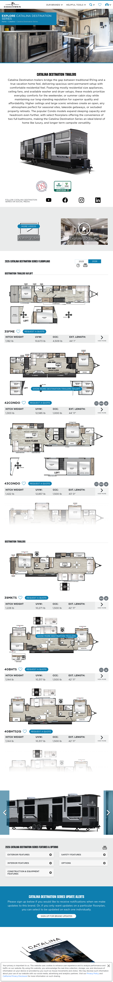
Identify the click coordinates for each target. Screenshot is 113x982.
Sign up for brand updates (56, 916)
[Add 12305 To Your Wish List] (20, 598)
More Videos (28, 226)
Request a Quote (34, 331)
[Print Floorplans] (85, 265)
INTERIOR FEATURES (18, 863)
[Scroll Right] (108, 812)
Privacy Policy (93, 973)
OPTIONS (66, 863)
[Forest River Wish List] (100, 5)
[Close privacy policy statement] (108, 965)
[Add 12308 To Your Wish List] (23, 403)
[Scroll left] (4, 812)
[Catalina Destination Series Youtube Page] (48, 200)
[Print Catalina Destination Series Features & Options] (105, 848)
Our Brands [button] (53, 4)
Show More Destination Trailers (56, 636)
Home (4, 21)
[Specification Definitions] (78, 265)
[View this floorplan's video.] (96, 403)
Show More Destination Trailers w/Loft (56, 388)
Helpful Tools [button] (74, 4)
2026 (94, 261)
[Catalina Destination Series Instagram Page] (81, 200)
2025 (81, 261)
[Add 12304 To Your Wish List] (18, 332)
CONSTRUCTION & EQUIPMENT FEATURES (23, 872)
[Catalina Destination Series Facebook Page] (65, 200)
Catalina (11, 21)
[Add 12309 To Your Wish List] (23, 484)
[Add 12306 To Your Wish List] (20, 670)
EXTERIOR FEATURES (19, 854)
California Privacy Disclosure (15, 976)
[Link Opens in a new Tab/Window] (41, 186)
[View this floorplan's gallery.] (106, 403)
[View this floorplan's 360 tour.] (101, 403)
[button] (92, 5)
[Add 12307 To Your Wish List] (24, 732)
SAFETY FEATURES (71, 854)
